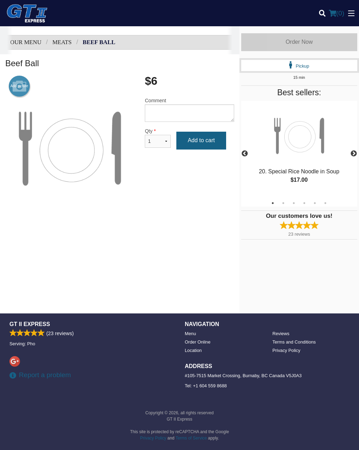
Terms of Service (191, 438)
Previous (244, 153)
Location (193, 350)
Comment (189, 110)
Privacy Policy (286, 350)
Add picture (19, 86)
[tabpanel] (299, 149)
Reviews (280, 333)
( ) (336, 13)
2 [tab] (283, 203)
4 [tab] (304, 203)
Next (353, 153)
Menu (190, 333)
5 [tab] (314, 203)
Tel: (206, 385)
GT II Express (29, 324)
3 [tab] (293, 203)
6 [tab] (325, 203)
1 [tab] (272, 203)
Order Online (197, 342)
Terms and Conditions (294, 342)
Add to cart (201, 140)
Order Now (299, 42)
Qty (158, 138)
